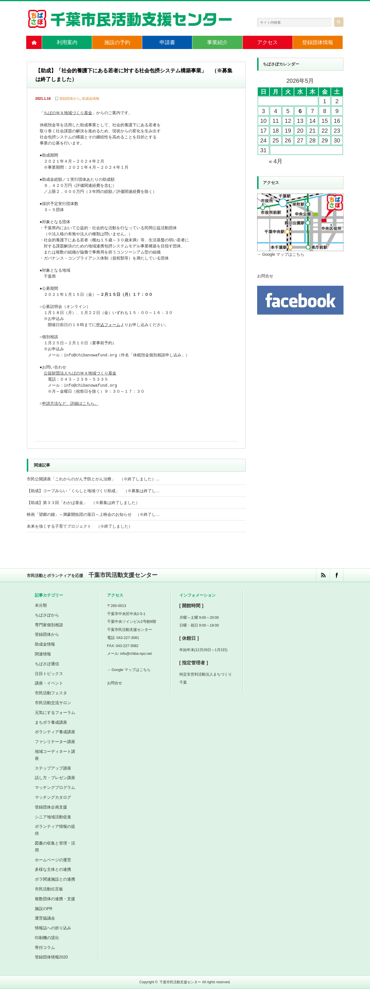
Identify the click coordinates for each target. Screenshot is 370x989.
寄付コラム (45, 947)
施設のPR (43, 908)
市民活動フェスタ (51, 693)
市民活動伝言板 (49, 889)
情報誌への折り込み (53, 928)
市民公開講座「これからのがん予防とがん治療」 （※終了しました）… (93, 479)
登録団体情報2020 (51, 957)
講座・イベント (49, 683)
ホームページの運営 (53, 860)
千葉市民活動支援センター (180, 982)
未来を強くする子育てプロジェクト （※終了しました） (80, 526)
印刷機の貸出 (47, 937)
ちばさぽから (47, 615)
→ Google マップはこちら (281, 254)
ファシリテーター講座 (55, 741)
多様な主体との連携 (53, 869)
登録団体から (69, 99)
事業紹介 (217, 42)
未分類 (41, 605)
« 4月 (275, 161)
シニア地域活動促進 (53, 817)
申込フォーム (108, 325)
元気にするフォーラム (55, 712)
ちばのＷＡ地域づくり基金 (68, 113)
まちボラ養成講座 (51, 722)
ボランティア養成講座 (55, 731)
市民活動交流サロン (53, 702)
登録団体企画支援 (51, 807)
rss (323, 575)
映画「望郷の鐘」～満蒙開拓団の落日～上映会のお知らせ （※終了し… (93, 514)
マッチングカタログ (53, 797)
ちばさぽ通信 (47, 663)
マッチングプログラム (55, 787)
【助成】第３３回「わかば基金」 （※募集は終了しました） (83, 502)
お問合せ (265, 276)
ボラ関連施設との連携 (55, 879)
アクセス (267, 42)
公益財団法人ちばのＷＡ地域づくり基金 (80, 373)
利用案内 (67, 42)
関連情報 (43, 654)
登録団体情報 (317, 42)
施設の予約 (117, 42)
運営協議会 (45, 918)
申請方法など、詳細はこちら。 (70, 404)
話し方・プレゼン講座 (55, 777)
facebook (336, 575)
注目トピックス (49, 673)
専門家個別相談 (49, 625)
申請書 (167, 42)
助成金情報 (90, 99)
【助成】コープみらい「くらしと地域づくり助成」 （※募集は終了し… (93, 490)
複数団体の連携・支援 (55, 898)
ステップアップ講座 (53, 768)
